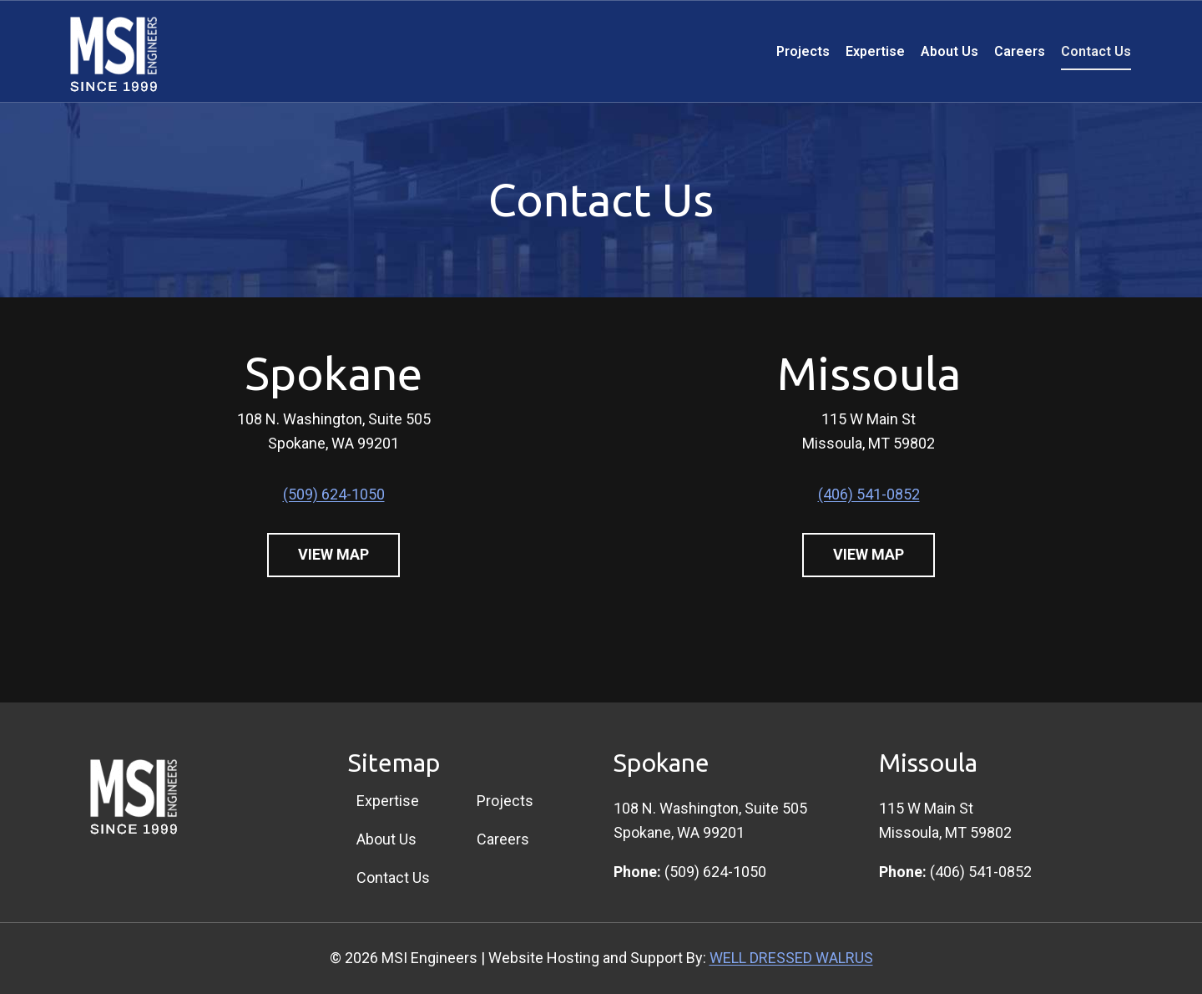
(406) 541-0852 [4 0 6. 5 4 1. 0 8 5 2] (869, 494)
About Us (949, 51)
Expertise (875, 51)
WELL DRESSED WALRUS (791, 957)
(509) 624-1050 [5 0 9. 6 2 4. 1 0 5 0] (334, 494)
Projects (803, 51)
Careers (1019, 51)
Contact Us (1096, 51)
